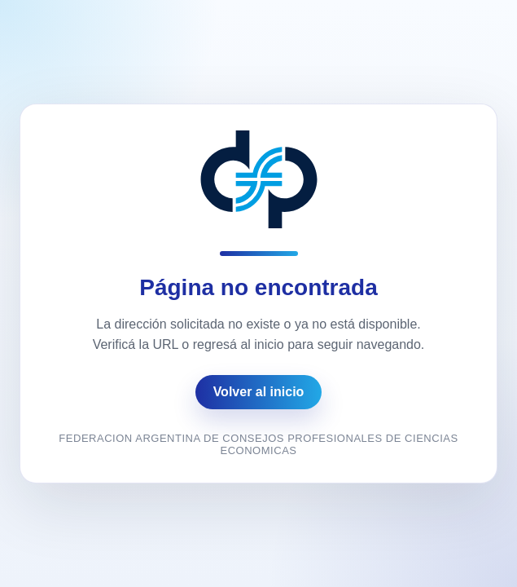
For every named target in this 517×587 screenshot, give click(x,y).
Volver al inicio (259, 392)
